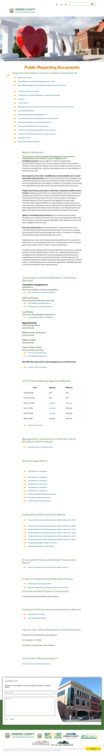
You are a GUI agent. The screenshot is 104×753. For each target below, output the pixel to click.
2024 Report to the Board (37, 477)
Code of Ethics (23, 103)
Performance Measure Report (29, 142)
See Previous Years (35, 425)
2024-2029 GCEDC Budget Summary (42, 494)
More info (57, 751)
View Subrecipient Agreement (39, 497)
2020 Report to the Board (37, 491)
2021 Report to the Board (37, 487)
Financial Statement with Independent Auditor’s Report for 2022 (52, 533)
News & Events (73, 11)
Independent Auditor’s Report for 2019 (42, 543)
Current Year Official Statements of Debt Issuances (37, 134)
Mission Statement (25, 77)
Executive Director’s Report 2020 (40, 447)
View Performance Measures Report (36, 664)
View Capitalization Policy (37, 618)
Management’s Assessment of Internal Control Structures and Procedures (45, 107)
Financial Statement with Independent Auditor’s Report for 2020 (52, 539)
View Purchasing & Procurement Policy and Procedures (48, 567)
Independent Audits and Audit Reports (32, 114)
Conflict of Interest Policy (37, 367)
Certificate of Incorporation (28, 91)
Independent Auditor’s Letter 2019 (41, 546)
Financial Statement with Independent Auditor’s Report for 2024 (52, 526)
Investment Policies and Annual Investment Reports (37, 130)
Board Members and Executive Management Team (36, 81)
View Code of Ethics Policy (37, 353)
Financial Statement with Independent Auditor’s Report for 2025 (52, 520)
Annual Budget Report (26, 111)
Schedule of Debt (24, 138)
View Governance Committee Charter (42, 292)
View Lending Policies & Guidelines (40, 317)
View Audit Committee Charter (39, 303)
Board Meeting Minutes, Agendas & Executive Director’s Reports (42, 85)
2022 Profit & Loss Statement (39, 501)
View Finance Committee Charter (40, 306)
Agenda (52, 403)
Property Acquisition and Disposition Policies (34, 122)
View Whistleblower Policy (37, 356)
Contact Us (83, 11)
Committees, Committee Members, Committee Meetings (39, 95)
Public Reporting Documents (55, 11)
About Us (40, 11)
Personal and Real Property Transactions (33, 126)
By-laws (21, 99)
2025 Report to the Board (37, 471)
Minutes (69, 403)
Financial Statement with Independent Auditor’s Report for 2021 (52, 536)
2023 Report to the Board (37, 481)
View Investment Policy (36, 614)
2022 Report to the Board (37, 484)
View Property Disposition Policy (40, 584)
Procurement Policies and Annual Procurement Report (38, 118)
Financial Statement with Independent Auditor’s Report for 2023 (52, 529)
